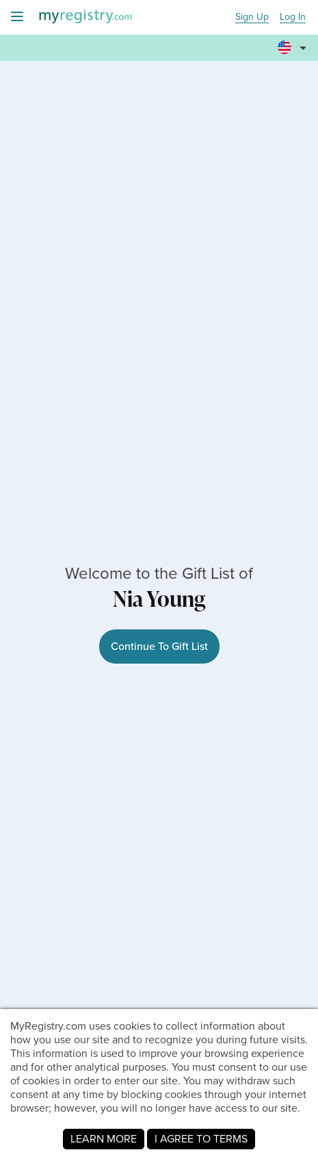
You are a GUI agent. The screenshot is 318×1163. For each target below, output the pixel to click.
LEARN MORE (103, 1139)
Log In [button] (293, 17)
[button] (294, 42)
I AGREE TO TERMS (201, 1139)
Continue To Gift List (159, 646)
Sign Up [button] (252, 17)
